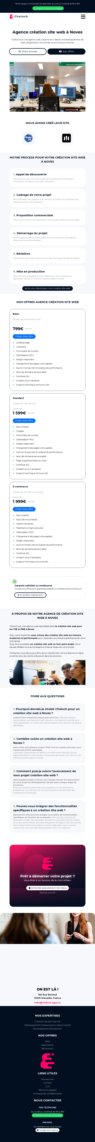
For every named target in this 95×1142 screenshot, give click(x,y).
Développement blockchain (47, 1029)
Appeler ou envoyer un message (48, 8)
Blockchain (47, 1048)
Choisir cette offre (24, 336)
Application (47, 1045)
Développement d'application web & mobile (47, 1025)
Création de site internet (47, 1021)
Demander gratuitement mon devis (47, 888)
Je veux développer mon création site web (47, 288)
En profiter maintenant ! (30, 595)
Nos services (47, 1079)
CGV (47, 1086)
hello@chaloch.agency (47, 1002)
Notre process (27, 51)
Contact (47, 1083)
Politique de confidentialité (47, 1093)
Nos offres (66, 51)
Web (47, 1041)
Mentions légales (47, 1090)
